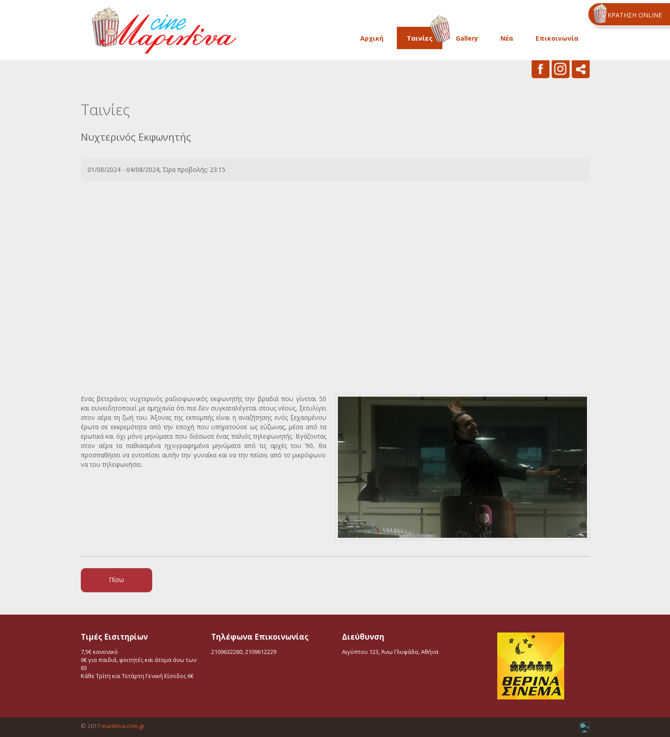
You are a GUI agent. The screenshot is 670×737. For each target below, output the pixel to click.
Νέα (506, 38)
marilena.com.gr (123, 726)
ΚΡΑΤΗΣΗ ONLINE (635, 15)
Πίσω (116, 579)
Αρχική (371, 38)
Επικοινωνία (557, 38)
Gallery (467, 38)
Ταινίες (420, 38)
